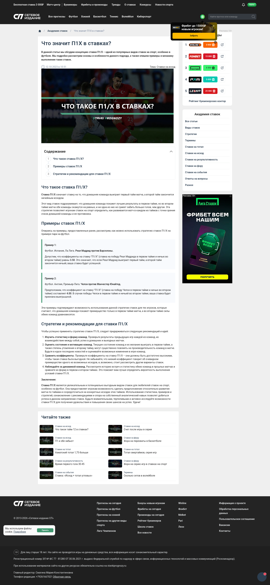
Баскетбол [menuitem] (99, 16)
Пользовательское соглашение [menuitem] (237, 519)
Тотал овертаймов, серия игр (140, 452)
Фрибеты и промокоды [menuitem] (94, 4)
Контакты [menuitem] (224, 531)
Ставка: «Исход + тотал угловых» (73, 475)
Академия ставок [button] (207, 114)
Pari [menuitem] (180, 520)
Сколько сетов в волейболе (139, 475)
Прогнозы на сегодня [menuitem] (109, 503)
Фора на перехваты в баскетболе (142, 441)
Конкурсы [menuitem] (145, 4)
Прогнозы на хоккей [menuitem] (108, 514)
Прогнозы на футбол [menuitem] (108, 509)
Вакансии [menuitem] (224, 525)
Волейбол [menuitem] (127, 16)
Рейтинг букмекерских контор (207, 101)
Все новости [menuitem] (145, 532)
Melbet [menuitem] (182, 514)
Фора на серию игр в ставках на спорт (145, 464)
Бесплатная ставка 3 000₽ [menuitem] (29, 4)
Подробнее (19, 531)
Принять (45, 530)
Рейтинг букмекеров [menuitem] (149, 520)
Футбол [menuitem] (73, 16)
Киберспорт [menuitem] (144, 16)
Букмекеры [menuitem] (70, 4)
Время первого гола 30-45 (69, 464)
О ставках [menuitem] (130, 4)
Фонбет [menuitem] (182, 509)
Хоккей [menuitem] (85, 16)
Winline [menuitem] (182, 503)
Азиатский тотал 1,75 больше (71, 452)
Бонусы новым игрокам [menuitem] (151, 503)
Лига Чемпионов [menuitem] (106, 531)
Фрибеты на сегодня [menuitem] (149, 509)
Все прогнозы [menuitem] (56, 16)
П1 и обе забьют (64, 441)
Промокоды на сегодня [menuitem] (151, 514)
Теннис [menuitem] (114, 16)
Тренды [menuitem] (116, 4)
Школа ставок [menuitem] (146, 526)
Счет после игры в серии (138, 429)
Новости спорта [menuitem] (164, 4)
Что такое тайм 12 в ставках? (71, 429)
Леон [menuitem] (181, 526)
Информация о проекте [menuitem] (232, 503)
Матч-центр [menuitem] (53, 4)
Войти (252, 5)
